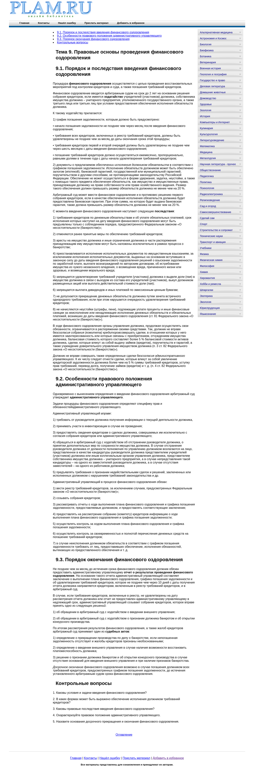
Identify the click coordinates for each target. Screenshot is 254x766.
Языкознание (208, 313)
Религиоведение (210, 200)
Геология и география (213, 74)
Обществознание (210, 170)
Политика (205, 182)
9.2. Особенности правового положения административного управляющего (109, 35)
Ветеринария (208, 62)
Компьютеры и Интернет (215, 122)
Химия (204, 271)
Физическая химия (211, 260)
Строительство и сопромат (216, 230)
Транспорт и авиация (213, 242)
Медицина (206, 152)
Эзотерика (206, 295)
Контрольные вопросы (72, 42)
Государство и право (212, 80)
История (205, 116)
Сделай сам (207, 218)
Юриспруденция (210, 307)
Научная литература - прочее (218, 164)
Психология (207, 188)
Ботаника (205, 56)
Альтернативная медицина (216, 32)
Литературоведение (212, 140)
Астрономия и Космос (213, 38)
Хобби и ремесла (210, 283)
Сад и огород (208, 206)
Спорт (203, 224)
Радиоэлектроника (211, 194)
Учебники (205, 248)
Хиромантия (207, 277)
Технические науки (211, 236)
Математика (207, 146)
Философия (207, 266)
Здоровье (206, 104)
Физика (204, 254)
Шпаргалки (206, 289)
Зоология (205, 110)
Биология (205, 44)
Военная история (210, 68)
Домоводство (208, 98)
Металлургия (208, 158)
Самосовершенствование (215, 212)
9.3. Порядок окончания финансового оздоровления (93, 39)
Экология (205, 301)
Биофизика (207, 50)
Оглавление (124, 734)
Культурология (209, 134)
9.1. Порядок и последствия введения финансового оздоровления (103, 32)
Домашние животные (213, 92)
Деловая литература (212, 86)
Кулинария (206, 128)
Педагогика (207, 176)
